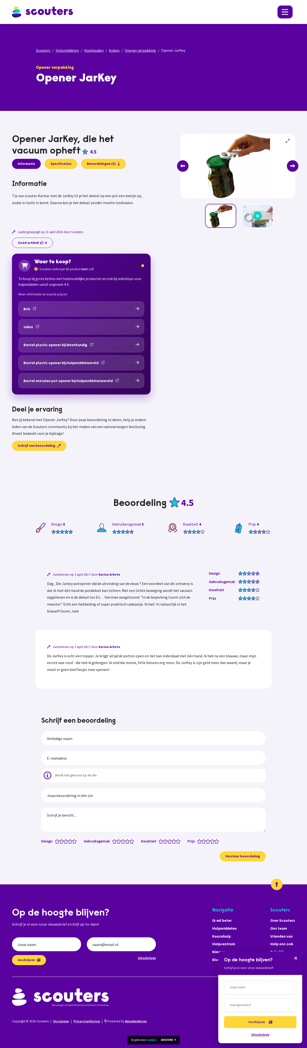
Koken (114, 50)
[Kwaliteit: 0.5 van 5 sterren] (160, 841)
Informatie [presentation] (26, 163)
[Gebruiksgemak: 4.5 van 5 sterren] (131, 841)
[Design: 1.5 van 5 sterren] (60, 841)
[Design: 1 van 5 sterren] (58, 841)
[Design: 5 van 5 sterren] (75, 841)
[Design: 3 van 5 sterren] (67, 841)
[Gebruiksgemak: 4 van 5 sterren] (128, 841)
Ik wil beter (222, 920)
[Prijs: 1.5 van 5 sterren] (202, 841)
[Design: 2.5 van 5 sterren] (65, 841)
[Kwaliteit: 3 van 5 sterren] (171, 841)
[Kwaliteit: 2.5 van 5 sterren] (168, 841)
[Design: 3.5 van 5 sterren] (69, 841)
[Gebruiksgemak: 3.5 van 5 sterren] (126, 841)
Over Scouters (282, 920)
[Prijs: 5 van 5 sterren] (218, 841)
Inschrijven (29, 960)
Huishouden (94, 50)
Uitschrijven (147, 958)
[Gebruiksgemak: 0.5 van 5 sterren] (113, 841)
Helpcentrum (223, 943)
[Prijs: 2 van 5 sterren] (205, 841)
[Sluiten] (296, 958)
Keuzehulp (221, 936)
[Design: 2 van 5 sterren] (62, 841)
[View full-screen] (287, 141)
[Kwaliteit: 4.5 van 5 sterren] (177, 841)
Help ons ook (281, 943)
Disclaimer (61, 1021)
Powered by (125, 1021)
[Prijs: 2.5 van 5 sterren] (207, 841)
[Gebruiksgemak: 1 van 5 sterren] (115, 841)
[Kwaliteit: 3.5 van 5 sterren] (173, 841)
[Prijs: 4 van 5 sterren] (213, 841)
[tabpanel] (81, 198)
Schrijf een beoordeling (39, 445)
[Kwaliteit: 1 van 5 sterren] (162, 841)
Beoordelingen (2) (103, 163)
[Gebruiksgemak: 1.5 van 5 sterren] (118, 841)
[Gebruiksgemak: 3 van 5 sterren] (124, 841)
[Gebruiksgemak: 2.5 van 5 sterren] (122, 841)
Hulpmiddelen (67, 50)
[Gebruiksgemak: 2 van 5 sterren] (120, 841)
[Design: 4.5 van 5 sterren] (73, 841)
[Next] (292, 166)
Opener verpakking (140, 50)
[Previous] (183, 166)
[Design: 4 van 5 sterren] (71, 841)
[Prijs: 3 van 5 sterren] (209, 841)
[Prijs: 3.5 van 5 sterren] (211, 841)
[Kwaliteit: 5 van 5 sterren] (179, 841)
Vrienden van (281, 936)
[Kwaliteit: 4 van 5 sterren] (175, 841)
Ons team (278, 928)
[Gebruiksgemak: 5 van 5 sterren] (133, 841)
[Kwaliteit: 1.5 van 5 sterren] (164, 841)
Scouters (43, 50)
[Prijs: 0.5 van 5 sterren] (198, 841)
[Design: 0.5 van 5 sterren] (56, 841)
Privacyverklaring (87, 1021)
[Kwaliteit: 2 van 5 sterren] (166, 841)
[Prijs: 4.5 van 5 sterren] (215, 841)
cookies (152, 1040)
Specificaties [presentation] (60, 163)
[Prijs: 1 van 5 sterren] (200, 841)
